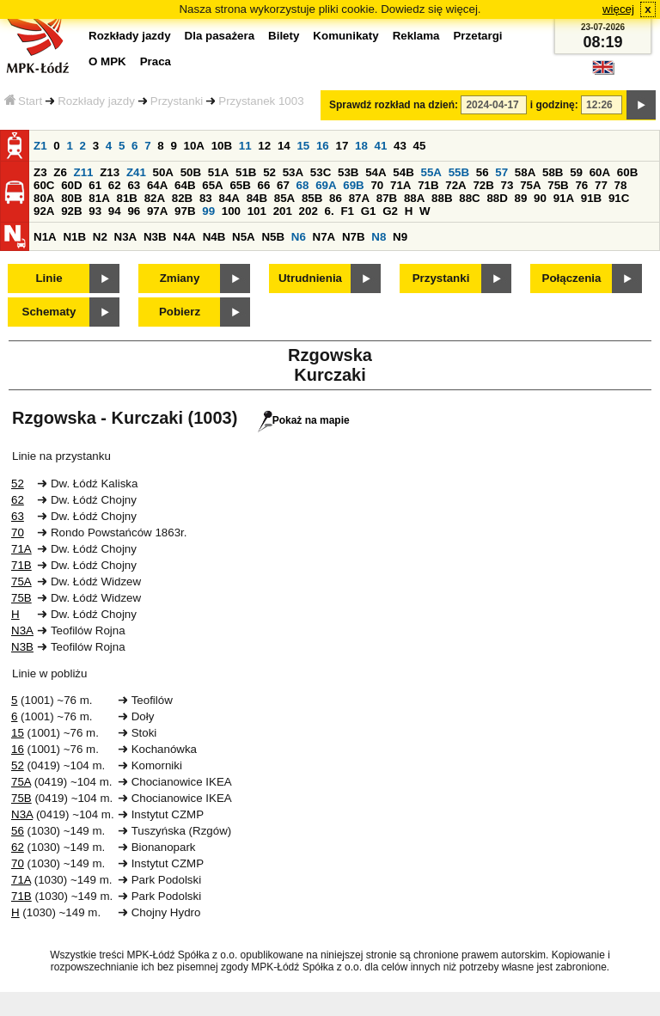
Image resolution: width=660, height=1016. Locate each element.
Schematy (49, 311)
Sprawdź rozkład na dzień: (393, 105)
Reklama (416, 35)
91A (563, 198)
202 (308, 211)
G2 (390, 211)
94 (114, 211)
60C (44, 185)
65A (212, 185)
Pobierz (179, 311)
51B (245, 172)
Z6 (60, 172)
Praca (155, 61)
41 (381, 145)
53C (320, 172)
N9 (400, 236)
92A (44, 211)
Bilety (283, 35)
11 (245, 145)
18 (361, 145)
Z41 (136, 172)
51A (218, 172)
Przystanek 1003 (260, 101)
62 (114, 185)
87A (359, 198)
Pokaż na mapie (304, 420)
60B (627, 172)
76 (581, 185)
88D (496, 198)
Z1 (40, 145)
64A (157, 185)
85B (312, 198)
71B (428, 185)
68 (302, 185)
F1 (347, 211)
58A (525, 172)
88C (469, 198)
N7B (353, 236)
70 (376, 185)
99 (208, 211)
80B (71, 198)
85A (284, 198)
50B (190, 172)
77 (601, 185)
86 (335, 198)
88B (441, 198)
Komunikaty (345, 35)
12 (264, 145)
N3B (155, 236)
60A (600, 172)
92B (71, 211)
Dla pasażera (220, 35)
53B (348, 172)
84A (228, 198)
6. (329, 211)
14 (284, 145)
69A (325, 185)
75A (530, 185)
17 (341, 145)
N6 (298, 236)
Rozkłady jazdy (96, 101)
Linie (48, 278)
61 (95, 185)
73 (507, 185)
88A (414, 198)
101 (257, 211)
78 (620, 185)
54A (375, 172)
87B (386, 198)
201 (282, 211)
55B (459, 172)
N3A (126, 236)
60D (71, 185)
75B (557, 185)
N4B (214, 236)
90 (540, 198)
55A (430, 172)
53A (293, 172)
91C (618, 198)
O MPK (107, 61)
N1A (45, 236)
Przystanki (176, 101)
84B (257, 198)
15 (302, 145)
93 (95, 211)
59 (576, 172)
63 (133, 185)
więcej (618, 9)
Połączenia (572, 278)
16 (322, 145)
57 (501, 172)
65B (239, 185)
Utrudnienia (310, 278)
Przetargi (477, 35)
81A (99, 198)
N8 (378, 236)
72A (455, 185)
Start (23, 101)
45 (419, 145)
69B (353, 185)
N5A (243, 236)
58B (552, 172)
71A (400, 185)
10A (194, 145)
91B (591, 198)
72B (483, 185)
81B (126, 198)
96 (133, 211)
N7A (324, 236)
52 (269, 172)
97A (157, 211)
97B (184, 211)
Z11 (84, 172)
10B (221, 145)
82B (182, 198)
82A (154, 198)
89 (521, 198)
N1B (74, 236)
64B (184, 185)
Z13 (109, 172)
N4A (184, 236)
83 (205, 198)
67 (283, 185)
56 (482, 172)
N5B (272, 236)
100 (231, 211)
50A (163, 172)
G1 (368, 211)
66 (264, 185)
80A (44, 198)
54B (403, 172)
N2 (100, 236)
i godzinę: (554, 105)
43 (400, 145)
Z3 (40, 172)
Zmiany (180, 278)
